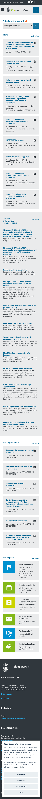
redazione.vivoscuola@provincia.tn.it (14, 718)
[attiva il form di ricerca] (36, 10)
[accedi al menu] (2, 9)
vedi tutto (35, 36)
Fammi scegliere (21, 786)
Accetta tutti (21, 775)
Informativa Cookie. (18, 767)
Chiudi (21, 792)
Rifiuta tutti (21, 780)
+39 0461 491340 (7, 740)
